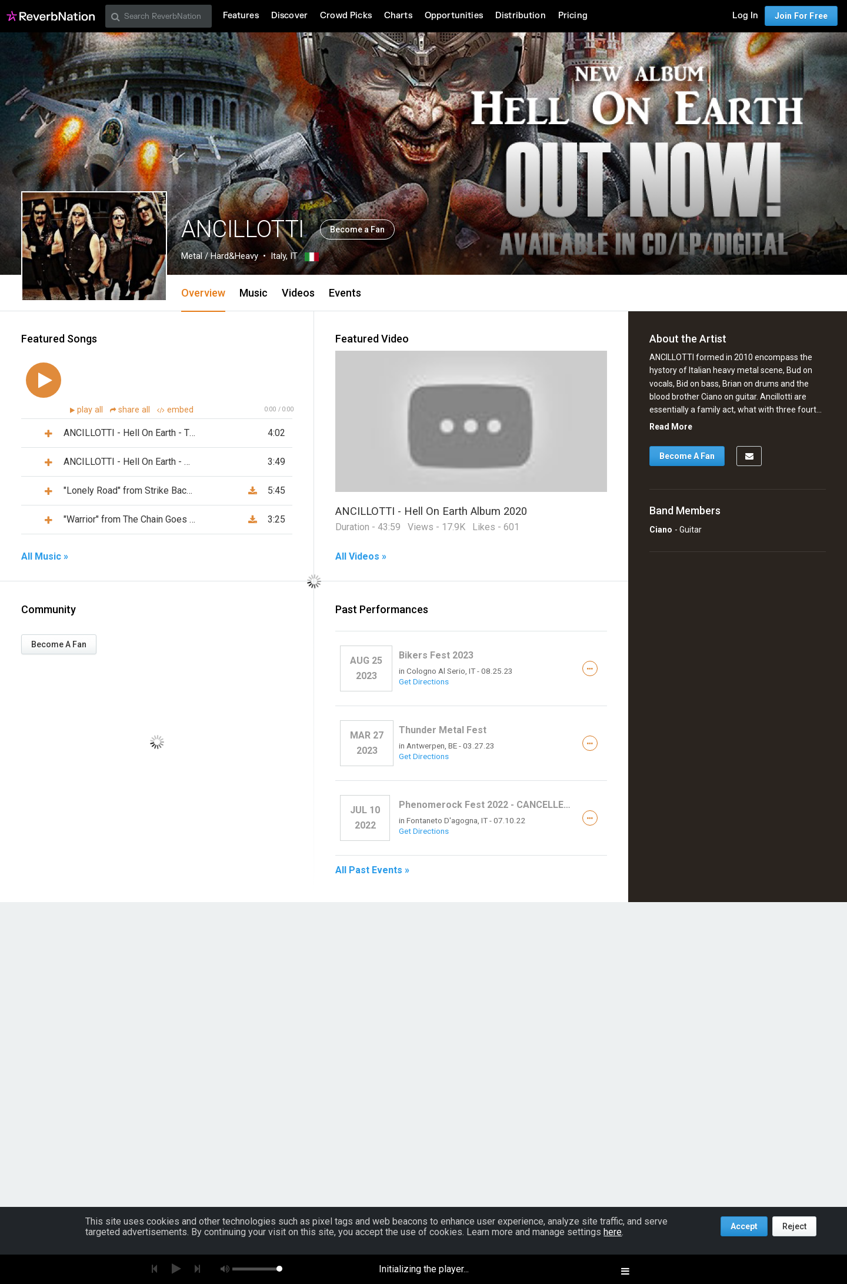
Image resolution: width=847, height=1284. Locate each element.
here (612, 1232)
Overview (203, 293)
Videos (298, 293)
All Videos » (360, 556)
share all (131, 410)
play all (91, 410)
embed (175, 410)
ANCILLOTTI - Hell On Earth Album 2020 (431, 511)
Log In (745, 16)
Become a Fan (357, 229)
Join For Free (801, 16)
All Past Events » (372, 870)
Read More (670, 426)
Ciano (660, 529)
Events (345, 293)
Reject (794, 1226)
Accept (744, 1226)
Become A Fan (58, 644)
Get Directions (424, 681)
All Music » (44, 556)
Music (253, 293)
